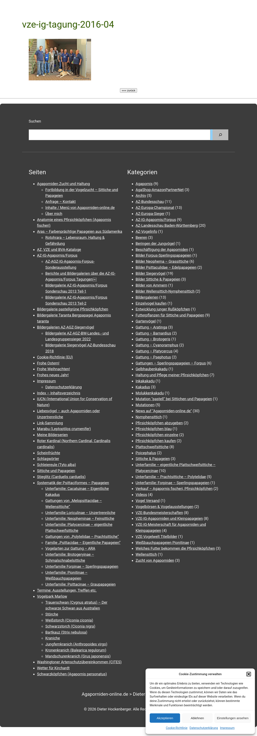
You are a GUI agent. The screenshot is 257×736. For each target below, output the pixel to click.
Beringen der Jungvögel (155, 243)
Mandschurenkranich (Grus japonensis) (78, 656)
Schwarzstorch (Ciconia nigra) (70, 626)
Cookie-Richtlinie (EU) (55, 357)
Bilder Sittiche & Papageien (158, 279)
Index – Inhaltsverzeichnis (58, 393)
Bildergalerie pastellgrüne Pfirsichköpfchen (72, 309)
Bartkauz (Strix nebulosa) (66, 632)
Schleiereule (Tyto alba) (56, 464)
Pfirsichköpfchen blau (154, 429)
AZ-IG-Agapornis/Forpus (57, 255)
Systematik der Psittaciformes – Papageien (73, 483)
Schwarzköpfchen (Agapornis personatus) (72, 674)
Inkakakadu (145, 381)
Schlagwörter (48, 458)
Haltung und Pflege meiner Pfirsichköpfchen (172, 375)
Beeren (141, 237)
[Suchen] (220, 134)
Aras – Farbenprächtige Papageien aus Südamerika (79, 231)
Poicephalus (146, 453)
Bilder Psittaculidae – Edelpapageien (166, 267)
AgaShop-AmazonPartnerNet (160, 190)
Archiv (141, 195)
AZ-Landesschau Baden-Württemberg (167, 225)
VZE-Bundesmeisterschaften (159, 512)
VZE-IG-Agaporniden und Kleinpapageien (169, 518)
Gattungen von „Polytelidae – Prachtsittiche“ (82, 536)
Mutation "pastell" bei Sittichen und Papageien (174, 399)
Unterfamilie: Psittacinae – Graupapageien (80, 584)
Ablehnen (197, 718)
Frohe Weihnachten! (53, 369)
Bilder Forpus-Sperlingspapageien (164, 255)
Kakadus (143, 387)
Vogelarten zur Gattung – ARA (70, 548)
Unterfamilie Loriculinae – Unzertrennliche (80, 512)
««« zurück (128, 90)
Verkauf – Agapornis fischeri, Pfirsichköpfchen (174, 488)
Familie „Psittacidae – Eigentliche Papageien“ (82, 542)
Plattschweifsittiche (152, 447)
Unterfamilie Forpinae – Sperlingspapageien (81, 566)
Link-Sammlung (50, 423)
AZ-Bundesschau (150, 201)
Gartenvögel (146, 321)
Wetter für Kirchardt (53, 668)
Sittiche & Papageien (153, 458)
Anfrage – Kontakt (60, 201)
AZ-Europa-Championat (155, 207)
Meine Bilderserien (52, 435)
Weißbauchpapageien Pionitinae (162, 542)
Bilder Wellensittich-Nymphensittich (165, 291)
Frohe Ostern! (48, 363)
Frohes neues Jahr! (53, 375)
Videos (141, 494)
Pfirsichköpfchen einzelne (157, 435)
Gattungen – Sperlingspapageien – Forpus (171, 363)
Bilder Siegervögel (151, 273)
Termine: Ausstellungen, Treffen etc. (67, 590)
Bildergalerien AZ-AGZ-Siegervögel (65, 327)
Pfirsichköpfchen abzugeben (159, 423)
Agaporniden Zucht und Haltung (63, 184)
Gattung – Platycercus (154, 351)
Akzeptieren (165, 718)
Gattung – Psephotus (153, 357)
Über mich (53, 213)
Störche (51, 614)
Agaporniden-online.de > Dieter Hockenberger (128, 694)
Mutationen (145, 405)
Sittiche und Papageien (56, 471)
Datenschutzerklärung (204, 728)
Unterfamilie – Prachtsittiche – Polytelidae (171, 477)
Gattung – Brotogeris (153, 339)
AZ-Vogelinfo (146, 231)
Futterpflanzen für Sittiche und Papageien (170, 315)
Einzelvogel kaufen (151, 303)
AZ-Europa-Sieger (150, 213)
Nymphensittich (149, 417)
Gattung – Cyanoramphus (157, 345)
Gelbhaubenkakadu (151, 369)
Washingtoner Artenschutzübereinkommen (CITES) (79, 662)
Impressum (227, 728)
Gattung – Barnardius (153, 333)
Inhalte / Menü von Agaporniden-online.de (80, 207)
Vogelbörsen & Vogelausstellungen (164, 506)
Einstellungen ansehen (232, 718)
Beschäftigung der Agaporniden (162, 249)
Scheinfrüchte (48, 453)
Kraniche (52, 638)
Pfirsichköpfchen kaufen (156, 441)
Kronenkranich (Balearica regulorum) (75, 650)
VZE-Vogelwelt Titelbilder (156, 536)
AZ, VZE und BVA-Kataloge (59, 249)
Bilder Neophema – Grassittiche (162, 261)
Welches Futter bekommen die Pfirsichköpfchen (175, 548)
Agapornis (144, 184)
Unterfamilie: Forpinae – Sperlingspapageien (172, 483)
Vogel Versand (148, 500)
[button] (249, 674)
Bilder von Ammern (151, 285)
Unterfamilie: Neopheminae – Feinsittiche (79, 518)
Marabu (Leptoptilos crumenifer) (64, 429)
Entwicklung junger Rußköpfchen (163, 309)
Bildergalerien (147, 297)
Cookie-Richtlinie (177, 728)
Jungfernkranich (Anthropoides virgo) (76, 644)
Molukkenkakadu (150, 393)
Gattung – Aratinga (151, 327)
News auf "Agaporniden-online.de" (164, 411)
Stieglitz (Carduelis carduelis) (61, 477)
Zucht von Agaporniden (155, 560)
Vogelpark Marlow (52, 596)
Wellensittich (146, 554)
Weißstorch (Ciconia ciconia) (69, 620)
